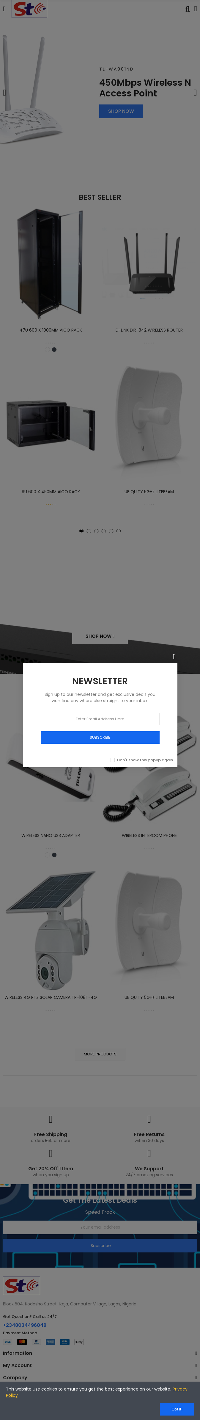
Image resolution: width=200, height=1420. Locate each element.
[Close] (174, 656)
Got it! (176, 1409)
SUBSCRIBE (100, 737)
